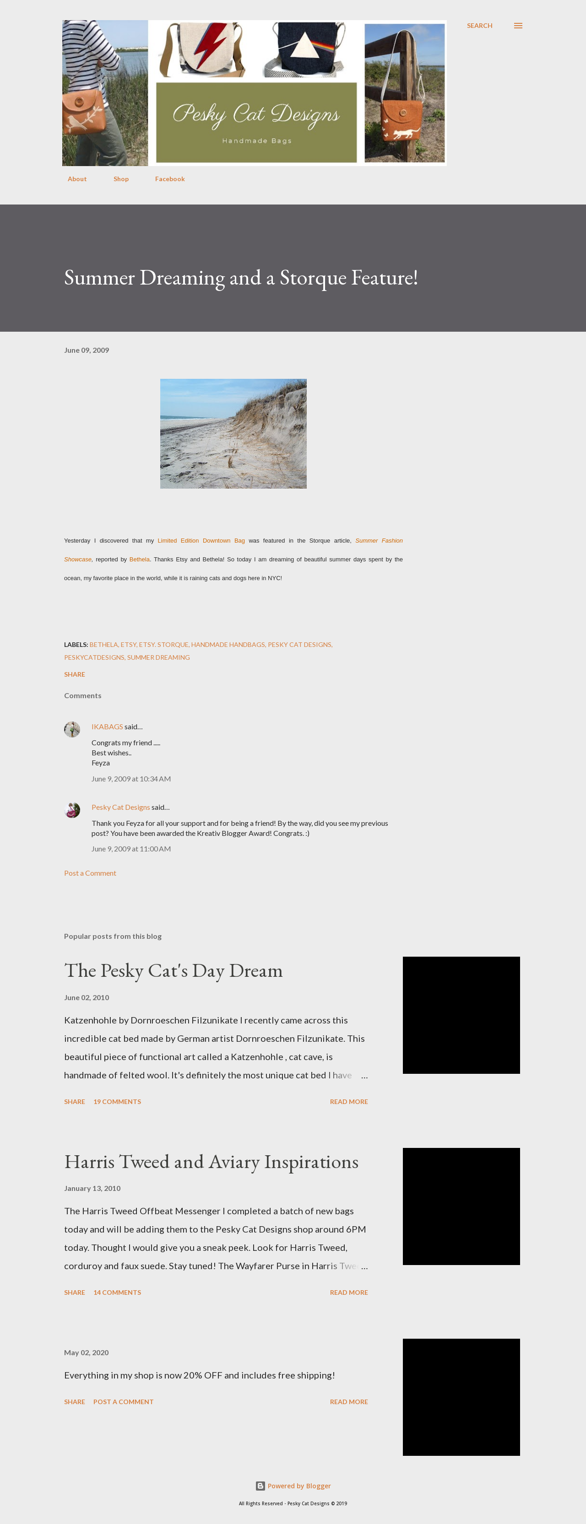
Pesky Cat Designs (121, 806)
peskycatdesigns (94, 657)
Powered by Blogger (293, 1485)
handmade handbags (228, 644)
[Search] (480, 25)
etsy (128, 644)
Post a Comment (90, 872)
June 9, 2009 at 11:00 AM (131, 848)
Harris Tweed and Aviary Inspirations (211, 1161)
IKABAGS (107, 726)
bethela (104, 644)
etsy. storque (164, 644)
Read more (349, 1101)
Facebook (164, 179)
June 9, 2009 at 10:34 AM (131, 778)
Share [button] (74, 674)
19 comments (117, 1101)
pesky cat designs (299, 644)
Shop (115, 179)
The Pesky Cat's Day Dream (173, 970)
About (71, 179)
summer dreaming (158, 657)
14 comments (117, 1292)
